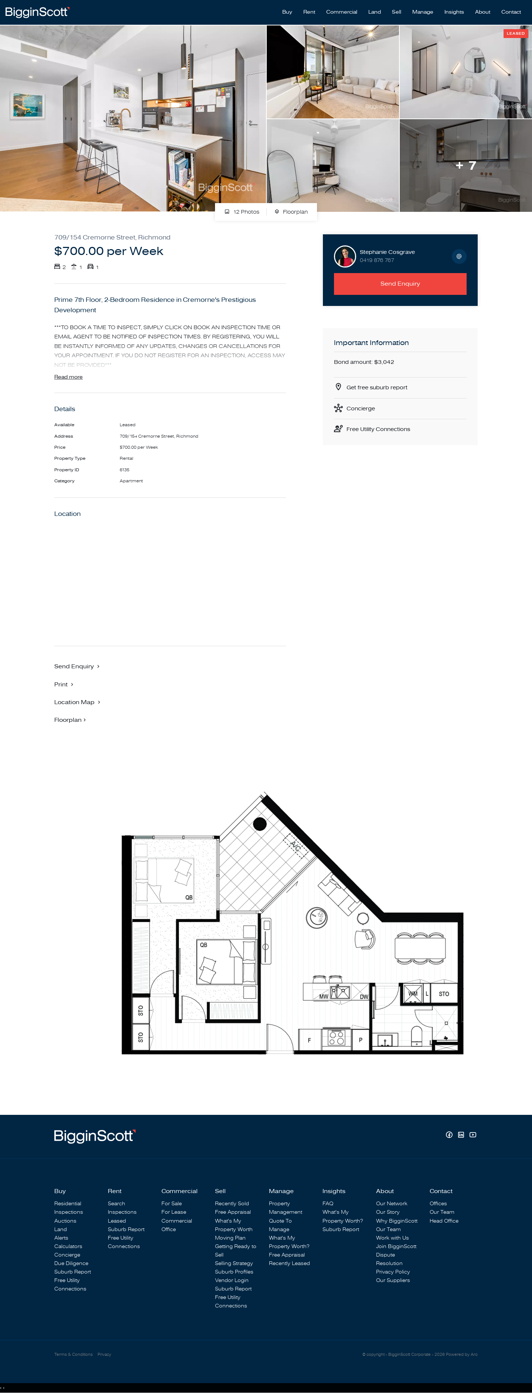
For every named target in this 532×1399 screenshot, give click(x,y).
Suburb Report (72, 1272)
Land (374, 11)
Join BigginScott (396, 1247)
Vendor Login (232, 1281)
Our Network (391, 1205)
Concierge (362, 407)
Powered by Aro (462, 1355)
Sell (396, 11)
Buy (287, 11)
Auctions (65, 1222)
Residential (67, 1205)
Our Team (388, 1230)
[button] (64, 685)
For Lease (173, 1213)
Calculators (68, 1247)
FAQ (328, 1205)
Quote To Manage (280, 1226)
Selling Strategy (234, 1264)
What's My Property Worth (234, 1226)
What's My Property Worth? (289, 1243)
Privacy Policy (393, 1272)
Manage (422, 11)
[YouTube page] (473, 1136)
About (482, 11)
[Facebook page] (450, 1136)
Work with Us (392, 1239)
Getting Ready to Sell (235, 1251)
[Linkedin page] (462, 1136)
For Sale (171, 1205)
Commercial (341, 11)
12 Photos (241, 210)
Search (116, 1205)
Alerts (61, 1239)
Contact (511, 11)
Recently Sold (232, 1205)
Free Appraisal (233, 1213)
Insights (454, 11)
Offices (438, 1205)
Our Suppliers (393, 1281)
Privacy (104, 1355)
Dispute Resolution (389, 1259)
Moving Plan (230, 1239)
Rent (309, 11)
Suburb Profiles (234, 1272)
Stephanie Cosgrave (387, 250)
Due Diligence (71, 1264)
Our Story (388, 1213)
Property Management (285, 1209)
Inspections (68, 1213)
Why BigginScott (396, 1222)
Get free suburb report (379, 386)
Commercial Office (176, 1226)
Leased (117, 1222)
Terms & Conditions (73, 1355)
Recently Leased (289, 1264)
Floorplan (291, 210)
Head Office (444, 1222)
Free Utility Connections (381, 428)
